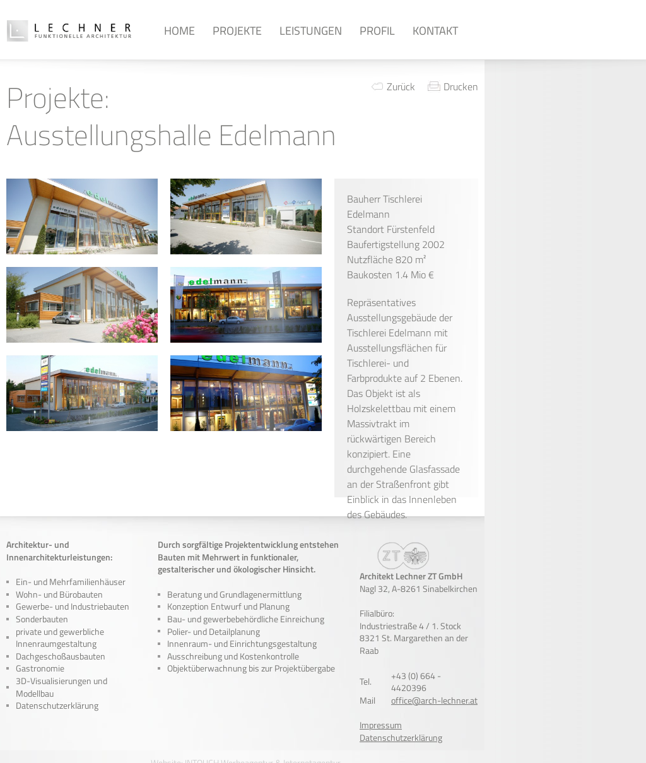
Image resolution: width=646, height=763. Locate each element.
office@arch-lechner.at (434, 700)
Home (179, 30)
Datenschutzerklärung (57, 705)
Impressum (381, 724)
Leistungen (310, 30)
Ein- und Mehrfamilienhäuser (71, 581)
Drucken (460, 86)
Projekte (237, 30)
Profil (377, 30)
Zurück (401, 86)
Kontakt (435, 30)
